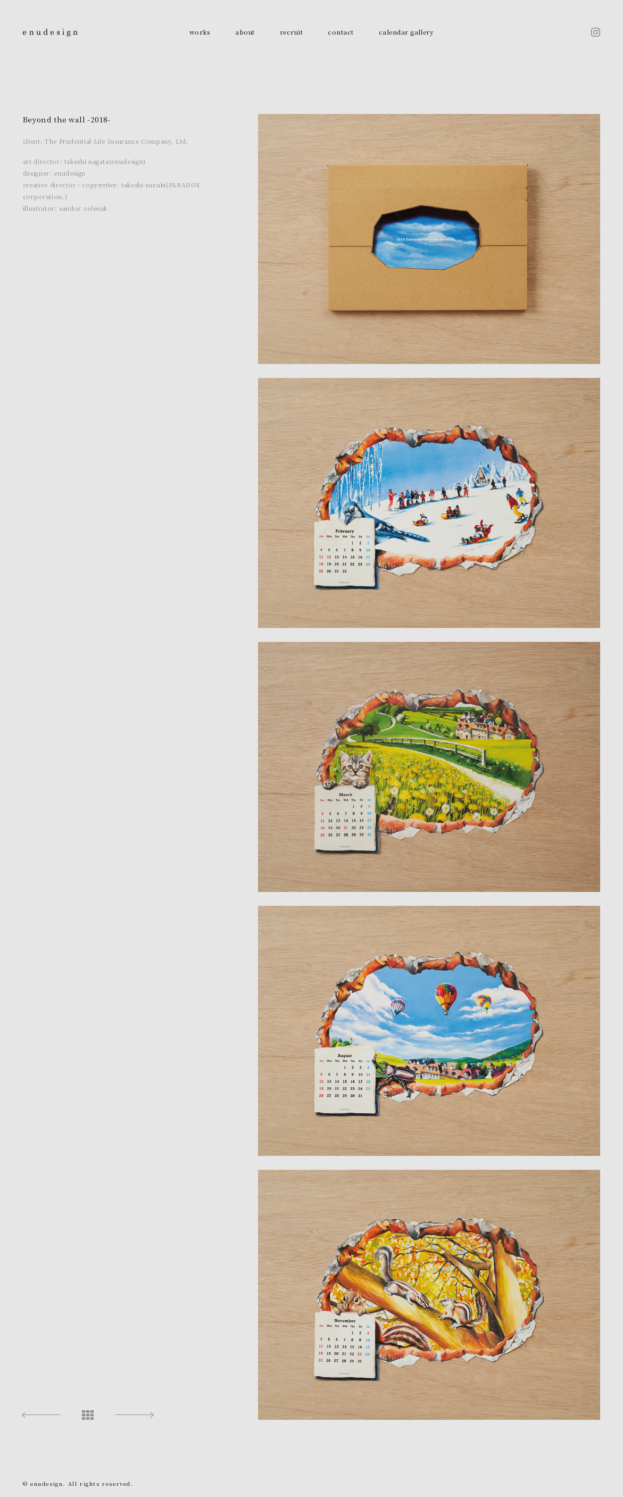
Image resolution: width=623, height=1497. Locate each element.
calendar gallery (406, 31)
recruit (291, 31)
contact (340, 31)
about (244, 31)
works (199, 31)
